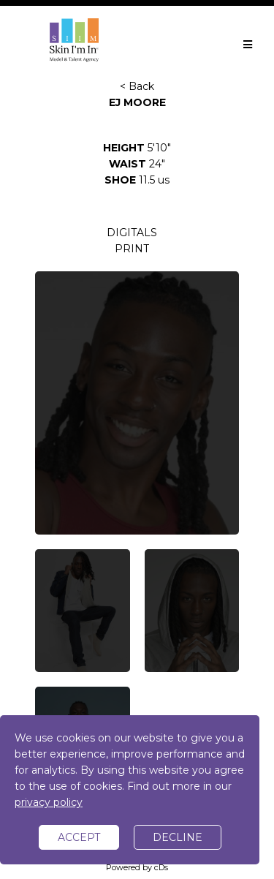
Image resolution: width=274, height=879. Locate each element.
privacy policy (49, 802)
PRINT (132, 248)
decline (177, 837)
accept (79, 837)
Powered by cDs (137, 867)
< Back (137, 86)
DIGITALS (132, 232)
